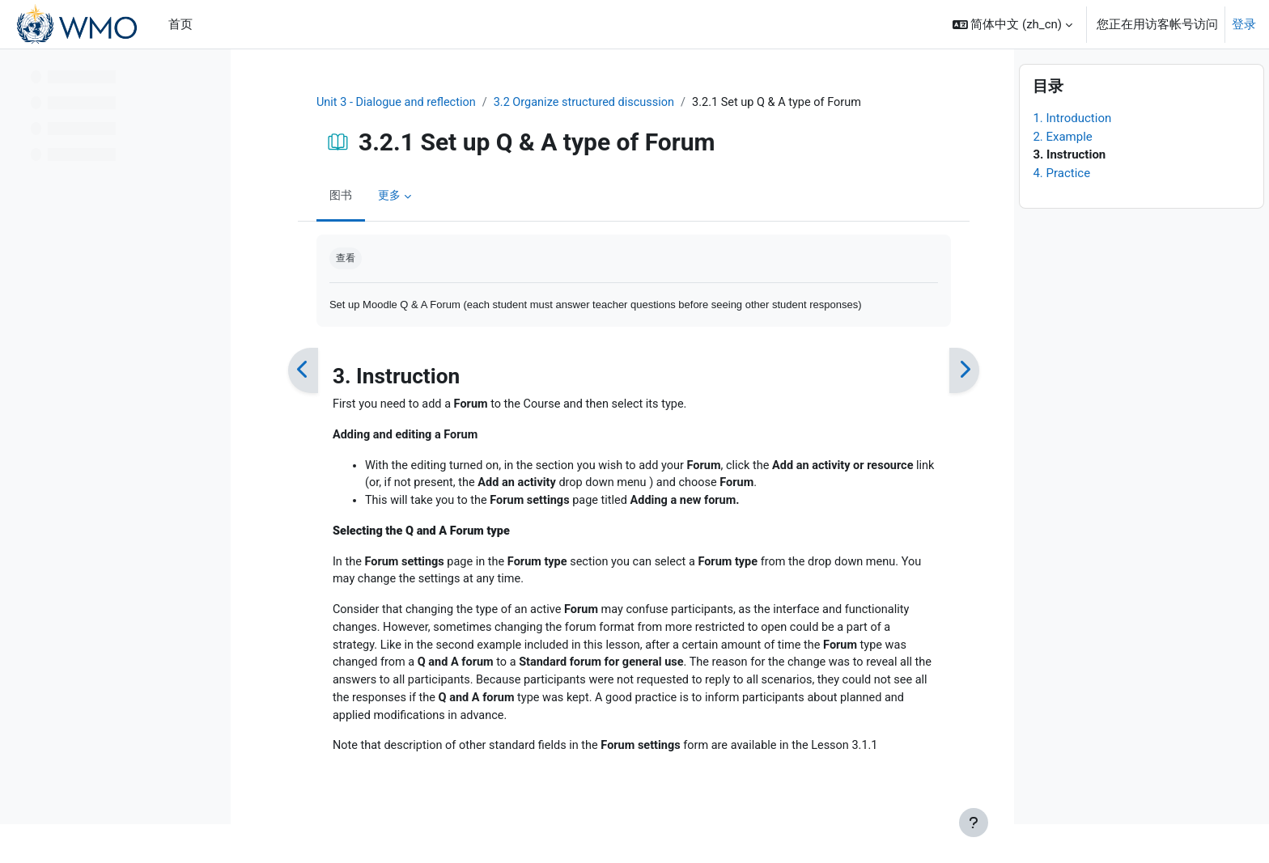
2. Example (1062, 174)
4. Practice (1061, 211)
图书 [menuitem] (330, 196)
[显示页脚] (973, 822)
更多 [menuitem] (380, 196)
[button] (1012, 24)
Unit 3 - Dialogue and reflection (387, 102)
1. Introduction (1072, 157)
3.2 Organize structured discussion (581, 102)
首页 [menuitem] (180, 24)
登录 (1244, 24)
